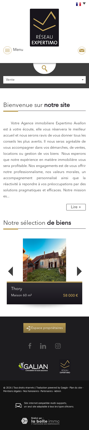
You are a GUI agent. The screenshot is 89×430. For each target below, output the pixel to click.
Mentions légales (12, 391)
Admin (57, 391)
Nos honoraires (31, 391)
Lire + (76, 207)
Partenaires (47, 391)
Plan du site (76, 387)
